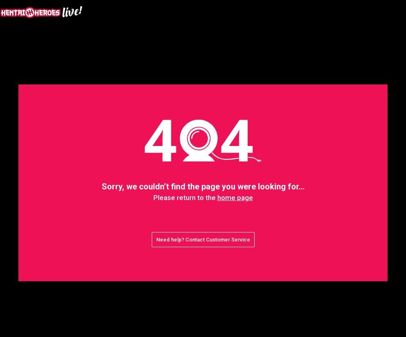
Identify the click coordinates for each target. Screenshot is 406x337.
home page (235, 198)
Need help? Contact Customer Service (203, 240)
